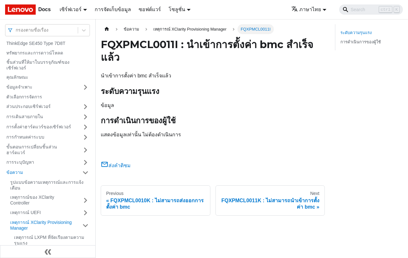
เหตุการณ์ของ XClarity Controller (32, 200)
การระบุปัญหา (20, 162)
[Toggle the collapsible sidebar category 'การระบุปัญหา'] (85, 162)
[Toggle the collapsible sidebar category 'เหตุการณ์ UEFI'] (85, 213)
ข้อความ (14, 172)
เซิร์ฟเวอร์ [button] (71, 9)
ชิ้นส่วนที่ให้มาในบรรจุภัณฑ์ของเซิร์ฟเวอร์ (37, 65)
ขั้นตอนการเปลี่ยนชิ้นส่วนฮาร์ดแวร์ (31, 149)
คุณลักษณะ (17, 77)
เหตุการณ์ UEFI (25, 212)
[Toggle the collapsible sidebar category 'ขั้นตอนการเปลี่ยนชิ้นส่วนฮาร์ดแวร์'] (85, 149)
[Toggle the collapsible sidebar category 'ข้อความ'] (85, 173)
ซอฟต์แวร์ (150, 9)
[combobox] (16, 30)
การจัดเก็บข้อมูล (113, 9)
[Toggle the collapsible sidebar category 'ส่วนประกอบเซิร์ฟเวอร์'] (85, 107)
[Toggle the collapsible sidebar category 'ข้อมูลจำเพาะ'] (85, 87)
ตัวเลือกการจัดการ (24, 96)
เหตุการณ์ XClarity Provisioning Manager (41, 225)
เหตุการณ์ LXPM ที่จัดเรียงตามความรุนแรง (49, 240)
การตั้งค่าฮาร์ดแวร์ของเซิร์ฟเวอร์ (38, 126)
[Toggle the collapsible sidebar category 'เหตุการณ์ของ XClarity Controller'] (85, 200)
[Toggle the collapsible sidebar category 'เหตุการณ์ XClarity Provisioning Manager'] (85, 225)
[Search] (371, 9)
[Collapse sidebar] (48, 251)
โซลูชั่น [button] (177, 9)
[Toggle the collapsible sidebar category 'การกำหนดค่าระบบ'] (85, 137)
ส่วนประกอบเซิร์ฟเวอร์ (28, 106)
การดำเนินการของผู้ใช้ (360, 41)
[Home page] (107, 29)
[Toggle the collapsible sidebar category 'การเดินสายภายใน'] (85, 117)
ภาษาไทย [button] (306, 9)
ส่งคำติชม (116, 165)
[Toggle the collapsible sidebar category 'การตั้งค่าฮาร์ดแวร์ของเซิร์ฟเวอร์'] (85, 127)
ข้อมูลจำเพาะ (19, 87)
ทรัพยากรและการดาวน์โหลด (34, 52)
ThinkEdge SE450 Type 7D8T (35, 43)
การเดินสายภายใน (24, 116)
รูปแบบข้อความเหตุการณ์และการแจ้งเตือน (47, 185)
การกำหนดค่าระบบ (25, 137)
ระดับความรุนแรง (356, 32)
